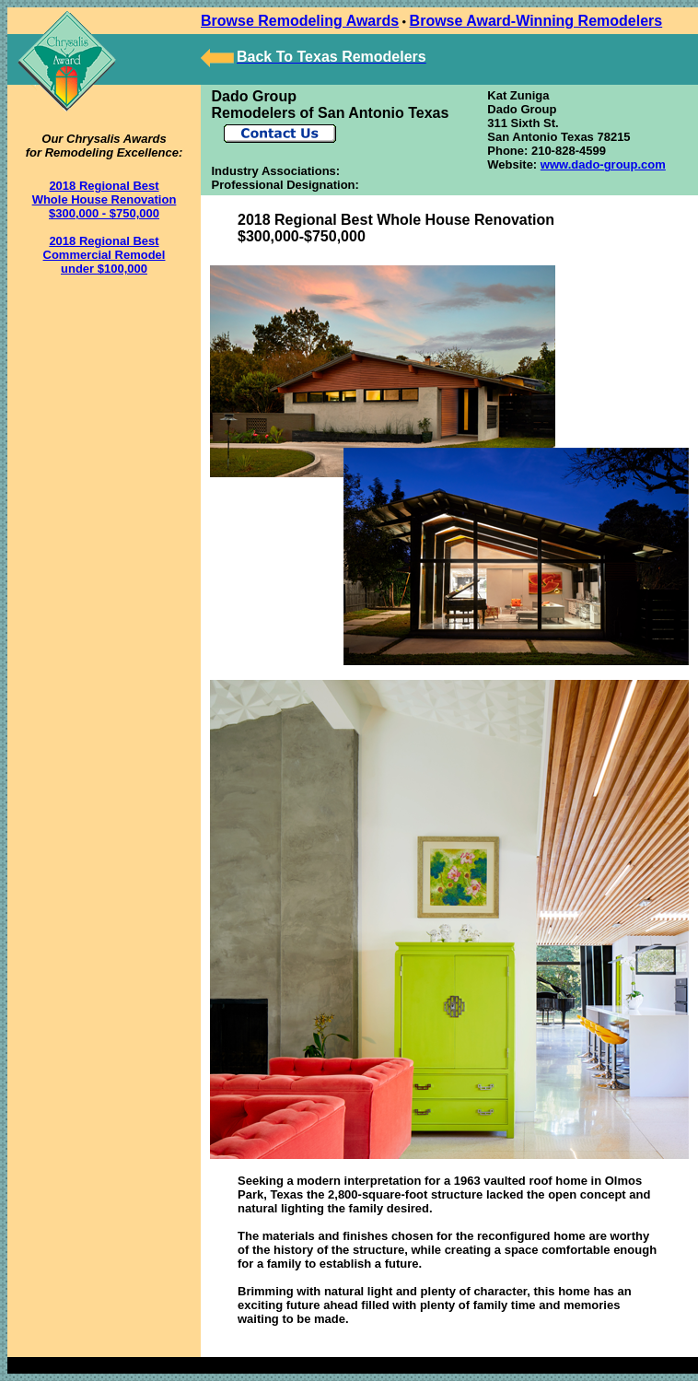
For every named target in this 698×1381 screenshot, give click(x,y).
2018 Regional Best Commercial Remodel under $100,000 (104, 254)
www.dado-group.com (603, 164)
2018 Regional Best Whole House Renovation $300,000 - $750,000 (104, 199)
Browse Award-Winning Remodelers (536, 21)
